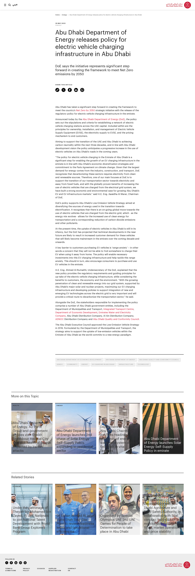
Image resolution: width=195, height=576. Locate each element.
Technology (143, 364)
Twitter (64, 90)
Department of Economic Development (76, 312)
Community (72, 364)
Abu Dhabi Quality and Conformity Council (116, 319)
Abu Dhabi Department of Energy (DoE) (104, 119)
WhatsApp (82, 90)
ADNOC (59, 319)
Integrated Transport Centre (118, 309)
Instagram (20, 562)
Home (57, 15)
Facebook (70, 90)
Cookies (41, 568)
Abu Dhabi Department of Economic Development (79, 359)
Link (57, 90)
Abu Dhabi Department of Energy (120, 359)
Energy (64, 15)
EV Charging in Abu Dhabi (103, 364)
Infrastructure (126, 364)
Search (9, 5)
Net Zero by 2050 (85, 110)
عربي (15, 4)
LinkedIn (76, 90)
